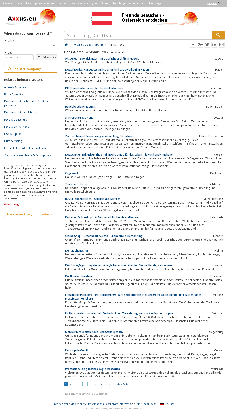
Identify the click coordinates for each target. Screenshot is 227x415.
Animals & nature (15, 87)
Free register (60, 403)
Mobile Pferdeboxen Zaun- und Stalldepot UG (94, 332)
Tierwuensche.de (76, 184)
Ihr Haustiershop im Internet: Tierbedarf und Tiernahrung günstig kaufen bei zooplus (119, 313)
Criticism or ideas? (146, 403)
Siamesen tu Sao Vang (79, 117)
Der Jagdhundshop (77, 250)
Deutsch (167, 403)
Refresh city (46, 57)
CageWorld (72, 173)
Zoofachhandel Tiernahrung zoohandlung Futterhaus (99, 136)
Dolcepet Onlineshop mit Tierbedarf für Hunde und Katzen (102, 217)
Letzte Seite (122, 384)
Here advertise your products (30, 214)
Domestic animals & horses (21, 112)
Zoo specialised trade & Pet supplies (27, 155)
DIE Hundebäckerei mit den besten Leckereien (94, 88)
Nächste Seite (107, 384)
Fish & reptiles (13, 134)
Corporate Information (119, 403)
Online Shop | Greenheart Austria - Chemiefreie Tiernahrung (104, 236)
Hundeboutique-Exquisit (80, 106)
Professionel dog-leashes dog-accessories (92, 369)
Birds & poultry (13, 94)
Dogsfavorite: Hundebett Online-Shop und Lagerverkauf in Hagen (107, 69)
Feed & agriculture (15, 119)
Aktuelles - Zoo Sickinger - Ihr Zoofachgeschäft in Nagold (102, 58)
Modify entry (78, 403)
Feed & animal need (16, 127)
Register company (24, 69)
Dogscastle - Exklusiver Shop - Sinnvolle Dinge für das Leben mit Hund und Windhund (119, 154)
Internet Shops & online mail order (26, 148)
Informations (96, 403)
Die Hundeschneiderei (79, 276)
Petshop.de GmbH (76, 350)
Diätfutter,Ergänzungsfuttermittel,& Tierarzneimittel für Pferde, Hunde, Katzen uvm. (119, 265)
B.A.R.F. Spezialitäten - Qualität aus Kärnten (92, 199)
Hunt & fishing (13, 141)
